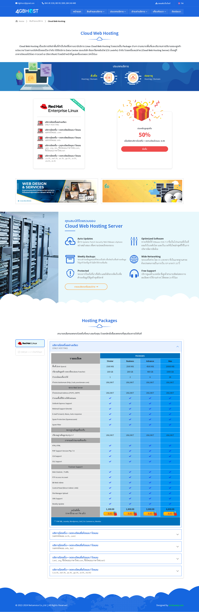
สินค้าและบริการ (94, 11)
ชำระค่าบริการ (138, 11)
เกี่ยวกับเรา (158, 11)
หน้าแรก (76, 11)
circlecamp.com (176, 605)
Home (19, 21)
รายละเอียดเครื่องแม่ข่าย (84, 286)
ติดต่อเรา (176, 11)
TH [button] (180, 3)
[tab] (30, 343)
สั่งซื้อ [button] (144, 149)
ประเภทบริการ (116, 11)
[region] (115, 439)
